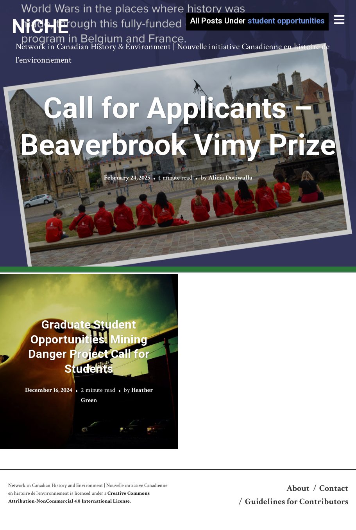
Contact (333, 488)
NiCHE (40, 26)
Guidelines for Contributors (296, 501)
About (297, 488)
